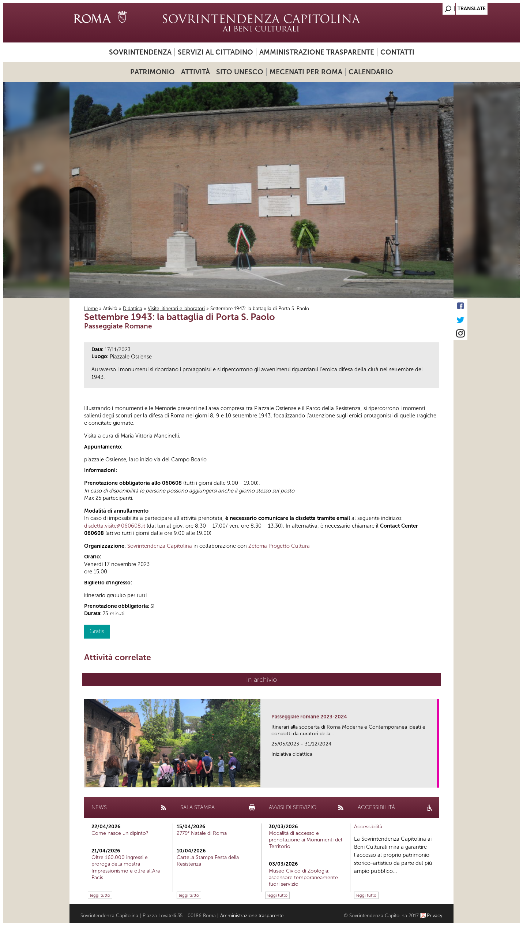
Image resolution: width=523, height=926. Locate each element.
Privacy (435, 915)
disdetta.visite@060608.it (114, 525)
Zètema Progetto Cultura (279, 546)
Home (91, 308)
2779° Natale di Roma (202, 833)
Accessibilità (368, 826)
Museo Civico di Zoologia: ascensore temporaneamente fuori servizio (303, 877)
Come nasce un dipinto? (119, 833)
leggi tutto (100, 895)
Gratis (97, 631)
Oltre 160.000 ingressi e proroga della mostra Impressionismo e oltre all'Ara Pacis (125, 867)
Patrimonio (152, 72)
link (433, 780)
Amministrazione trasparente (316, 52)
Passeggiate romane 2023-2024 (309, 717)
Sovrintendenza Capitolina (159, 546)
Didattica (132, 308)
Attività (195, 72)
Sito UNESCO (239, 72)
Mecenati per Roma (306, 72)
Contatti (397, 52)
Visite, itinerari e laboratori (176, 308)
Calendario (371, 72)
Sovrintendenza (140, 52)
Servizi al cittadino (215, 52)
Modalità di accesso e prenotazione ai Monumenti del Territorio (305, 839)
